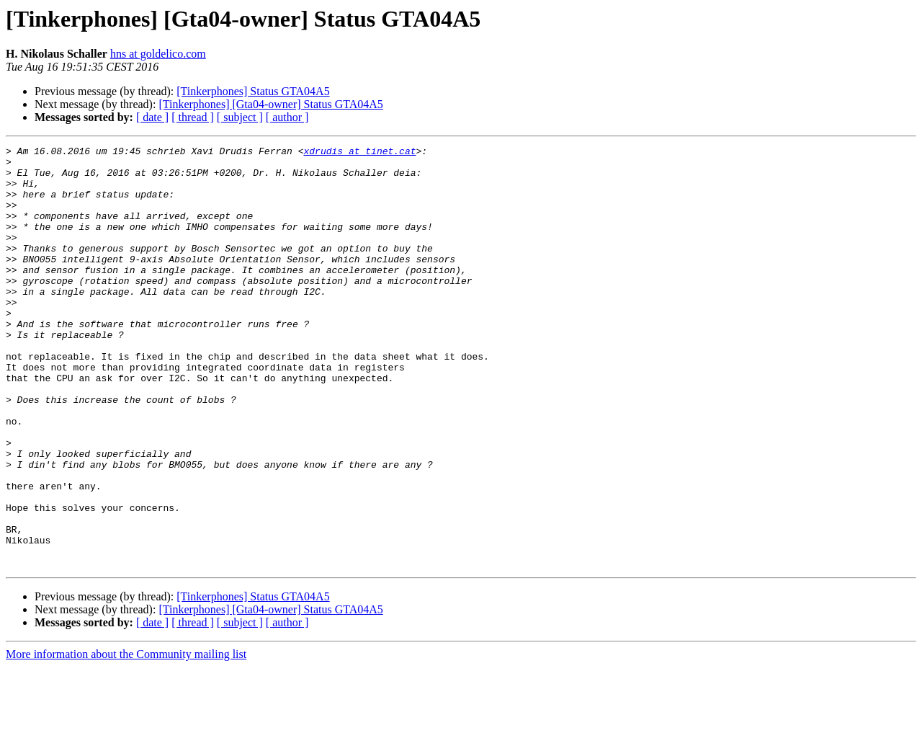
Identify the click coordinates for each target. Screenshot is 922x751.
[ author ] (287, 117)
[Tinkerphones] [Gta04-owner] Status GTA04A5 (270, 104)
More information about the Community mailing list (126, 738)
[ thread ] (192, 117)
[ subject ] (240, 117)
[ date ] (152, 117)
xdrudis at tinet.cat (359, 152)
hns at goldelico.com (158, 54)
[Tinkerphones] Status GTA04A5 (252, 91)
